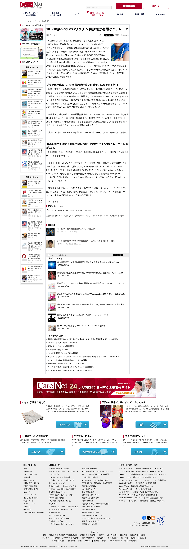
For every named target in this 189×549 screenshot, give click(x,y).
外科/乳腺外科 (113, 538)
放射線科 (87, 541)
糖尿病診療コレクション (58, 492)
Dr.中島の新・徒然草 (56, 498)
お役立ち (27, 507)
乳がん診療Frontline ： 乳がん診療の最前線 (135, 489)
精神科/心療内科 (88, 538)
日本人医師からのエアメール (93, 515)
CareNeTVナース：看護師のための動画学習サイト (138, 477)
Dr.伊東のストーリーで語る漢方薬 (61, 480)
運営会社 (73, 546)
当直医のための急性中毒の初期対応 (62, 489)
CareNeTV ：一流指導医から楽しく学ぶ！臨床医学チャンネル (142, 474)
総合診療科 (133, 541)
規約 (36, 546)
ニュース (31, 21)
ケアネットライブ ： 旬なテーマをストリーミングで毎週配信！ (142, 480)
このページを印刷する (58, 255)
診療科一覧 (28, 471)
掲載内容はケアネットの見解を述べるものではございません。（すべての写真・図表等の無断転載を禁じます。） (87, 216)
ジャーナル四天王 (43, 21)
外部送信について (54, 546)
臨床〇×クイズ (29, 480)
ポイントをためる (30, 474)
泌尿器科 (134, 538)
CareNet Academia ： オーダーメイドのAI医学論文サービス (141, 498)
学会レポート (29, 501)
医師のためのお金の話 (90, 512)
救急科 (104, 541)
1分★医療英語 (87, 501)
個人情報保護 (43, 546)
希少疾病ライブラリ (89, 489)
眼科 (80, 541)
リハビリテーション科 (117, 541)
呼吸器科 (52, 535)
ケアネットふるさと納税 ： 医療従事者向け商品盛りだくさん (142, 501)
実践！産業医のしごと (90, 509)
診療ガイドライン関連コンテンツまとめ (64, 471)
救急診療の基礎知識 (89, 469)
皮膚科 (62, 541)
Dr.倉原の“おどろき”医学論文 (59, 477)
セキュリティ (65, 546)
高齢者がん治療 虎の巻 (91, 521)
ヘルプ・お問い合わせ (27, 546)
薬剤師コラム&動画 (89, 524)
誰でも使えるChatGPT (90, 495)
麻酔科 (96, 541)
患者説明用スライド (31, 489)
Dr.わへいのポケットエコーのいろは (62, 486)
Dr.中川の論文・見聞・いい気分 (61, 495)
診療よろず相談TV (89, 486)
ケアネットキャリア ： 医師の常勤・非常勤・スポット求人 (141, 469)
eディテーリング (30, 495)
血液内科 (123, 535)
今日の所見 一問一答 (31, 483)
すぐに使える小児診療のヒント (60, 509)
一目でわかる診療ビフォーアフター (62, 524)
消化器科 (83, 535)
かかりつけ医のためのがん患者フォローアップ (98, 518)
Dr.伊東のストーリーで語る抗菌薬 (95, 480)
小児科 (54, 541)
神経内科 (76, 538)
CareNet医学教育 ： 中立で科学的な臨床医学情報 (137, 483)
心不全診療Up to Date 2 (58, 515)
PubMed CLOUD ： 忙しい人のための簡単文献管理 (138, 495)
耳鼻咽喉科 (71, 541)
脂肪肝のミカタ (55, 512)
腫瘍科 (143, 535)
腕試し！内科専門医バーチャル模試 (95, 474)
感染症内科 (134, 535)
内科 (45, 535)
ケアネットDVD (29, 504)
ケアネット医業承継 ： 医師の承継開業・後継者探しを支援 (141, 471)
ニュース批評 (54, 474)
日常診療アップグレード (58, 521)
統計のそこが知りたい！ (91, 498)
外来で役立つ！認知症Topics (59, 518)
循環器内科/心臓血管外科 (68, 535)
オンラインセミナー (31, 498)
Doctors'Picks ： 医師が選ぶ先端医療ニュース (136, 486)
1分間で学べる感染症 (90, 477)
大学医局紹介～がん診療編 (59, 469)
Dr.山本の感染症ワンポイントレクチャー (97, 471)
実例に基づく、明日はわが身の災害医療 (97, 483)
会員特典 (27, 477)
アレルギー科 (47, 538)
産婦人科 (143, 538)
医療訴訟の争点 (88, 492)
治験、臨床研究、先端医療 (34, 512)
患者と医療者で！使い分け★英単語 (95, 504)
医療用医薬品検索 (30, 486)
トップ (22, 21)
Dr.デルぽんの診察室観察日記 (60, 501)
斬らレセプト (54, 504)
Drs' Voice (27, 509)
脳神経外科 (101, 538)
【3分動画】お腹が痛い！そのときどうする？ (65, 507)
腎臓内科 (93, 535)
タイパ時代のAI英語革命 (91, 507)
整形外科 (124, 538)
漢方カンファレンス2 (57, 483)
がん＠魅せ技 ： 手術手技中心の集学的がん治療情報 (138, 492)
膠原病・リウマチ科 (62, 538)
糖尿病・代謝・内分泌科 (108, 535)
